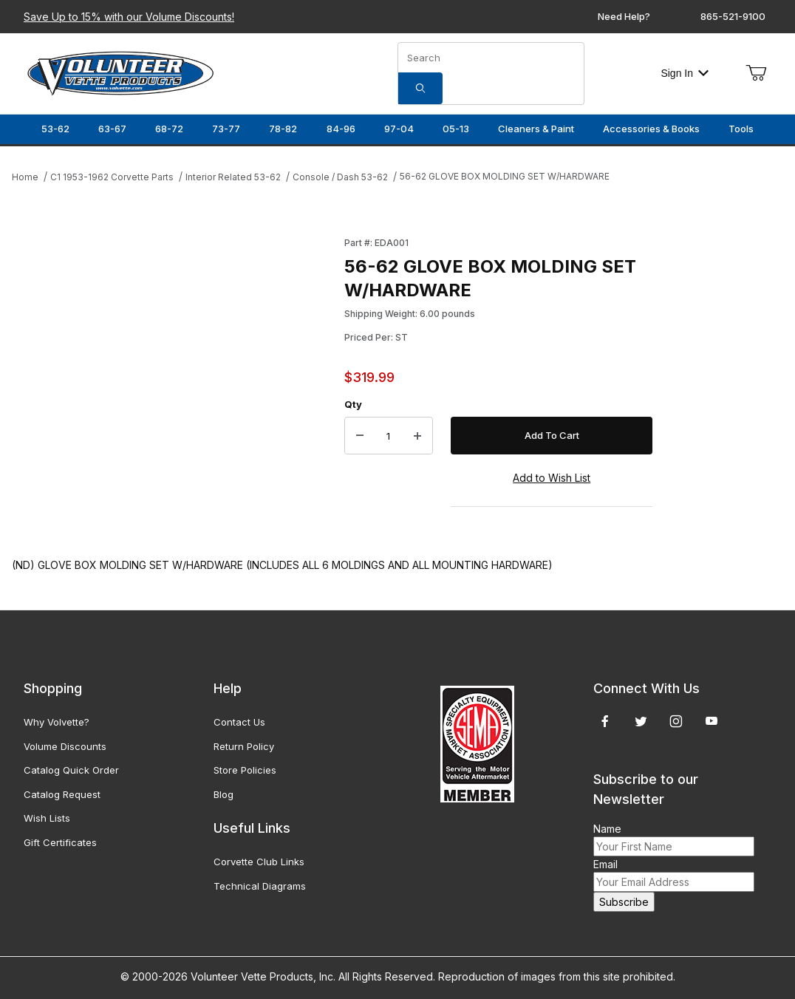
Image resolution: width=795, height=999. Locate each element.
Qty (353, 404)
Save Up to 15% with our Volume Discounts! (129, 16)
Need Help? (624, 16)
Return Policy (244, 746)
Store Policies (245, 770)
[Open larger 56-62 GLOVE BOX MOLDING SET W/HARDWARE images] (174, 378)
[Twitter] (641, 721)
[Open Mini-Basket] (755, 73)
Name (607, 828)
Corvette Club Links (259, 861)
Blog (223, 794)
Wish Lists (47, 818)
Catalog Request (62, 794)
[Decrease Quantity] (360, 435)
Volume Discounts (65, 746)
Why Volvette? (56, 722)
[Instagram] (676, 721)
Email (605, 864)
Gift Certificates (60, 842)
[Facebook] (605, 721)
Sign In (685, 73)
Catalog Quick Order (71, 770)
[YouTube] (711, 721)
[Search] (420, 88)
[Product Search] (491, 57)
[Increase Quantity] (417, 435)
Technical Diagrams (260, 886)
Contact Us (239, 722)
